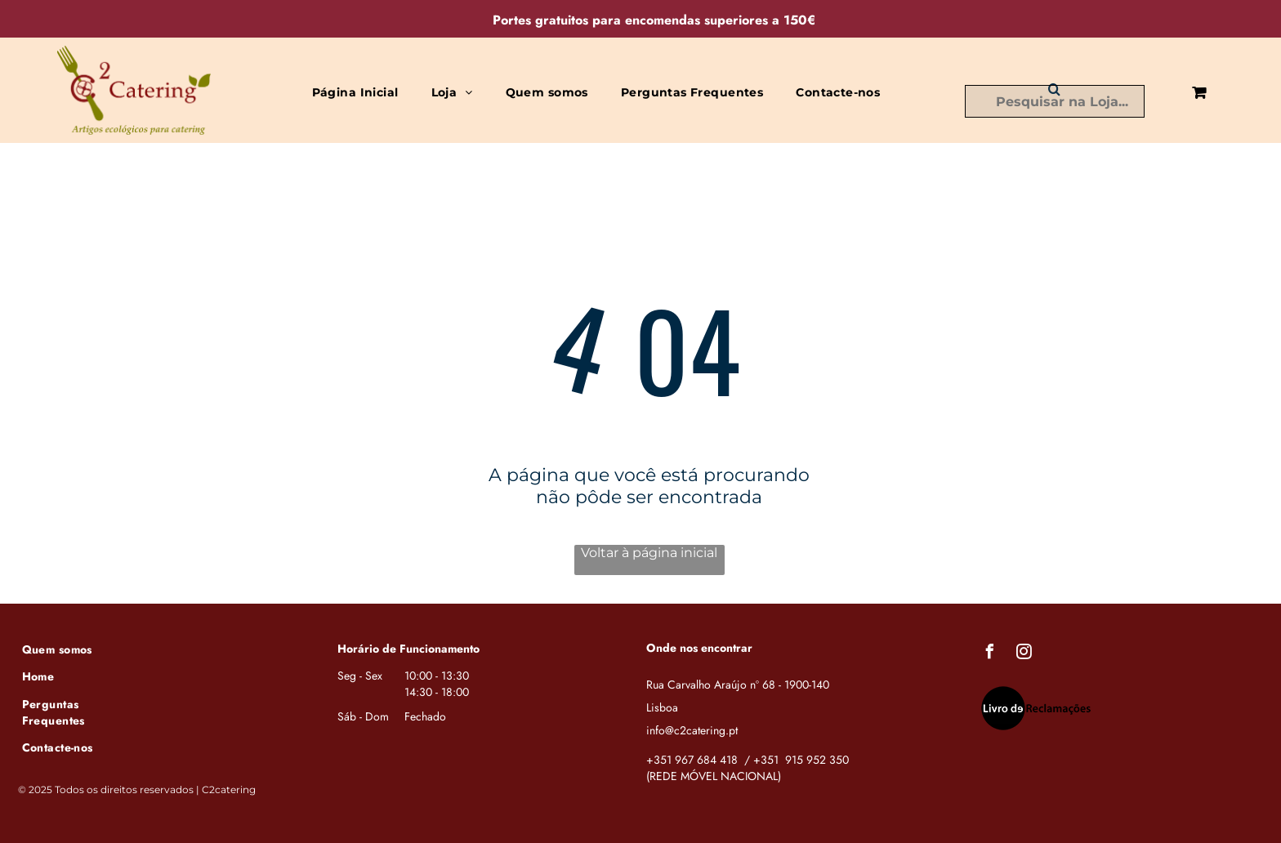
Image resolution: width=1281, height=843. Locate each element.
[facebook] (990, 653)
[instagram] (1024, 653)
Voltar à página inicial (649, 552)
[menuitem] (355, 92)
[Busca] (1055, 101)
